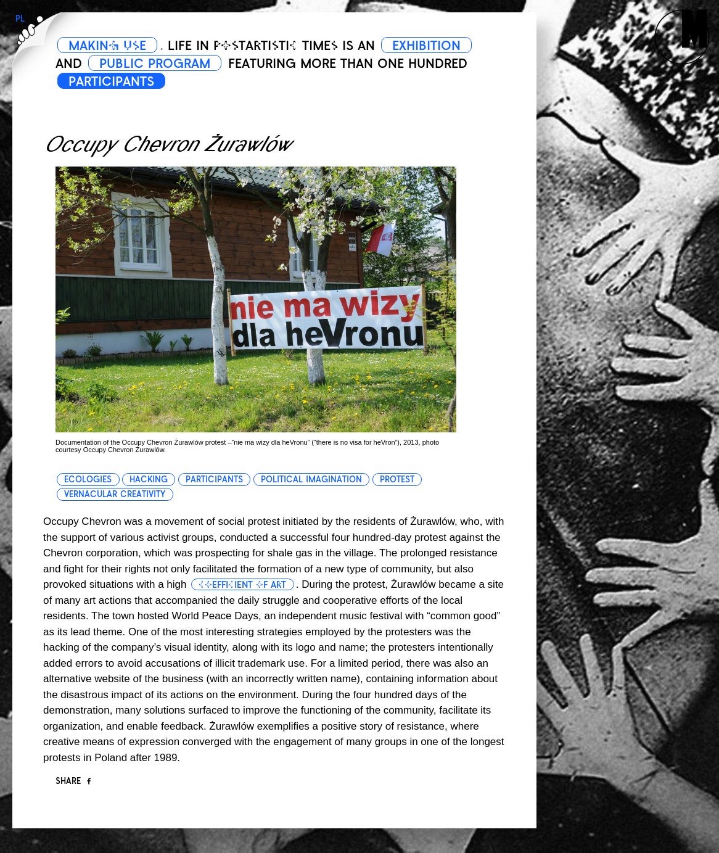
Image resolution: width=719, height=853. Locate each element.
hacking (148, 480)
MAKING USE (107, 45)
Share (73, 781)
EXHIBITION (426, 45)
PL (20, 19)
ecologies (88, 480)
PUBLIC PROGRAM (154, 63)
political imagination (311, 480)
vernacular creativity (114, 494)
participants (214, 480)
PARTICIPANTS (111, 81)
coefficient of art (242, 584)
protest (397, 480)
